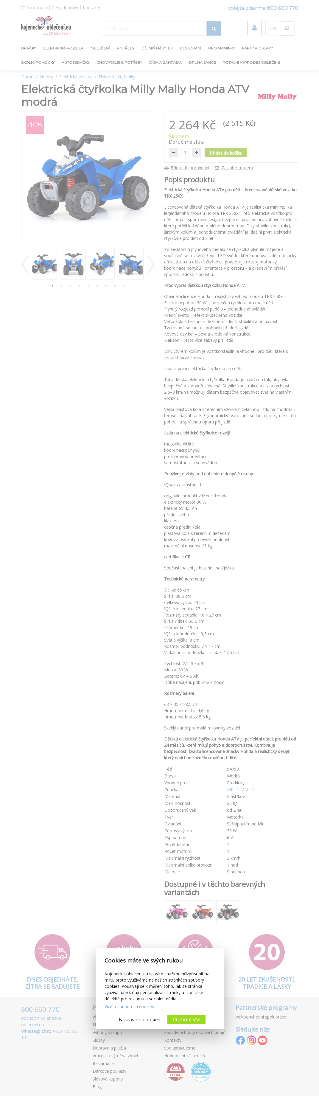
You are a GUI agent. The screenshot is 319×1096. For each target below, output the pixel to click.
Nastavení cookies (139, 1019)
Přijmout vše (186, 1019)
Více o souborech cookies (129, 1006)
